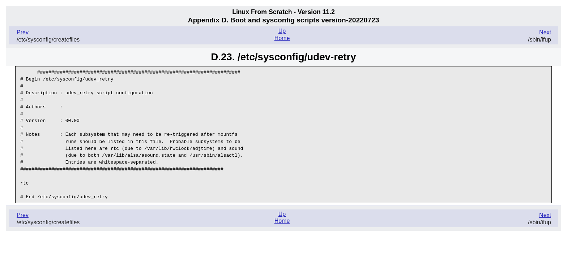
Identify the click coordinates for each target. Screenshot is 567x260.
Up (282, 31)
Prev (23, 32)
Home (282, 38)
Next (545, 32)
